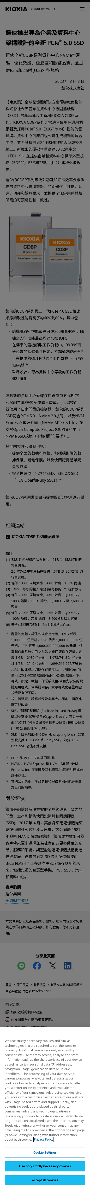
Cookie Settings (45, 1158)
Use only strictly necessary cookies (45, 1172)
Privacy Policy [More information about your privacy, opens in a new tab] (43, 1145)
